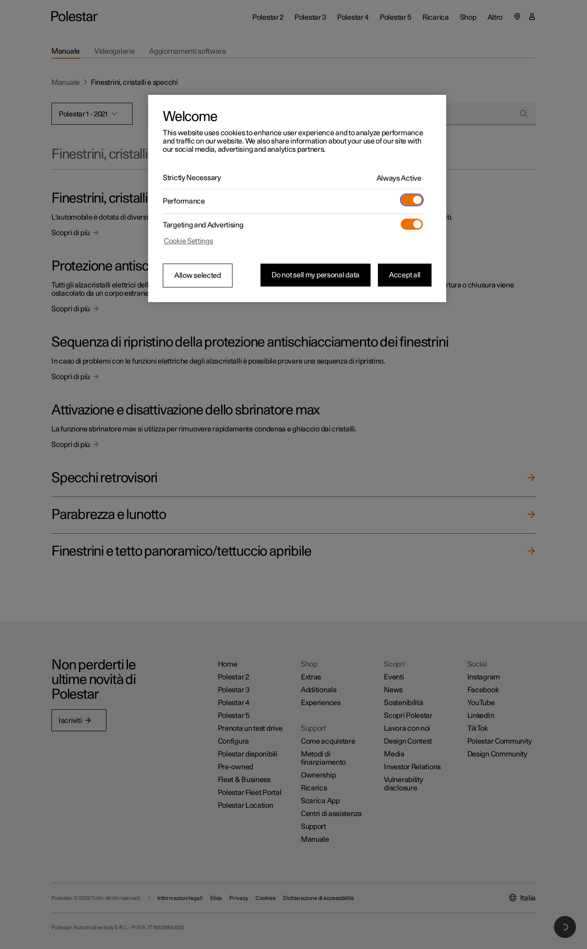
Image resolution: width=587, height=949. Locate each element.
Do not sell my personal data (315, 275)
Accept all (405, 275)
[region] (297, 198)
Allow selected (197, 275)
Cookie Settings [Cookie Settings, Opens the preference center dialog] (188, 241)
